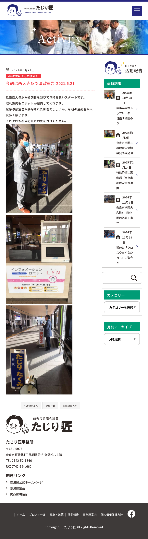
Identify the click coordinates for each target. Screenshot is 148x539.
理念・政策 (57, 514)
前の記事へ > (70, 405)
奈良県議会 (17, 488)
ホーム (21, 514)
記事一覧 (50, 405)
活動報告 (73, 514)
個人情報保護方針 (112, 514)
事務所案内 (90, 514)
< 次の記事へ (31, 405)
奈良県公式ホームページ (26, 482)
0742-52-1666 (22, 460)
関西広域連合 (19, 494)
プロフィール (37, 514)
